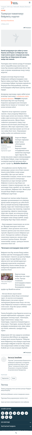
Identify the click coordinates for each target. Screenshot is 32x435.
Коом (3, 10)
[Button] (27, 28)
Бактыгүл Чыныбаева (7, 20)
